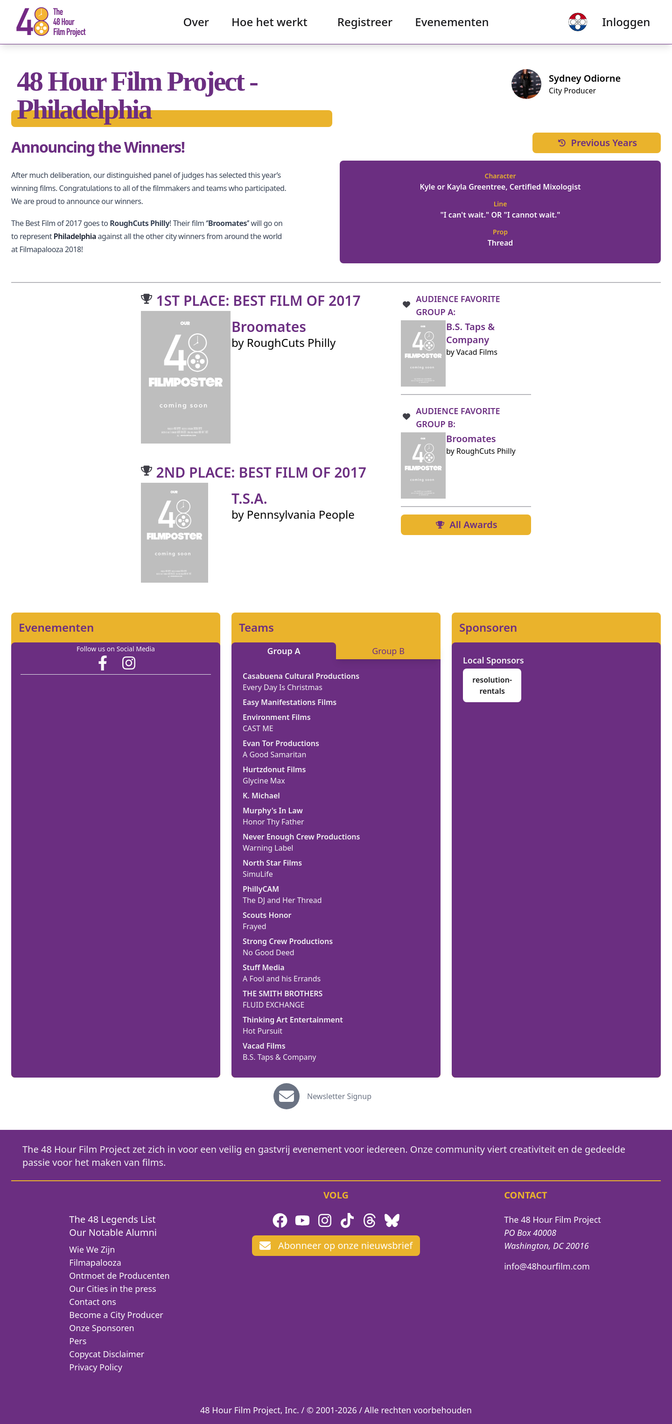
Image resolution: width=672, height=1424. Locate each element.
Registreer (365, 26)
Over (196, 26)
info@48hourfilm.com (547, 1266)
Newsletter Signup (339, 1096)
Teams (256, 627)
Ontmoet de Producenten (119, 1275)
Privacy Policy (95, 1367)
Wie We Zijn (92, 1249)
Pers (77, 1340)
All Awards (465, 524)
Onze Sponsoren (101, 1327)
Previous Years (596, 142)
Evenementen (452, 26)
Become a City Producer (116, 1314)
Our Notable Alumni (113, 1232)
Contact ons (92, 1301)
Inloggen (618, 26)
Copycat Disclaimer (106, 1354)
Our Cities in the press (112, 1288)
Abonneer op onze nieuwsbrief (336, 1245)
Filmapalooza (95, 1262)
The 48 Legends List (112, 1219)
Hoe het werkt (269, 26)
